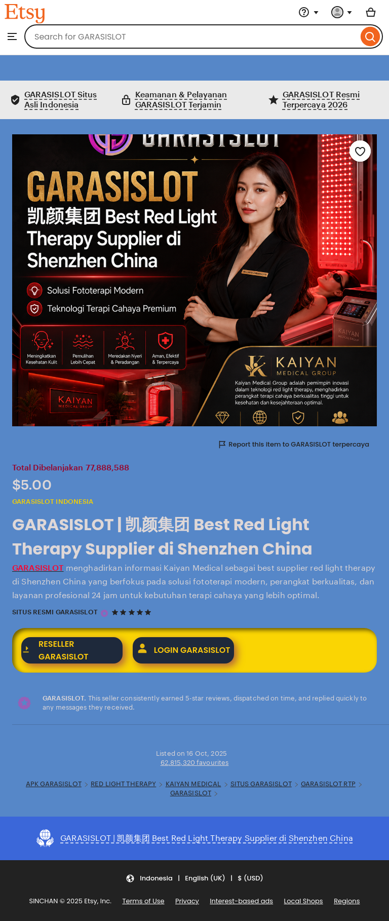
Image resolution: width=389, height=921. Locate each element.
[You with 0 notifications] (342, 12)
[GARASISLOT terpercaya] (104, 613)
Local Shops (303, 901)
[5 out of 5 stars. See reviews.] (133, 612)
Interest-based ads (241, 901)
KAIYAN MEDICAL (193, 784)
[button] (194, 878)
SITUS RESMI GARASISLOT (55, 612)
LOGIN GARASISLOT (183, 650)
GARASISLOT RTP (328, 784)
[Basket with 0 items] (371, 12)
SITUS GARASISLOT (261, 784)
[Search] (370, 36)
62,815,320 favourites (195, 762)
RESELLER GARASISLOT (55, 650)
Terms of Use (143, 901)
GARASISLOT (190, 793)
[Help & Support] (308, 12)
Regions (347, 901)
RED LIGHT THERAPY (123, 784)
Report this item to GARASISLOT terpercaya (293, 444)
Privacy (187, 901)
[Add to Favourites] (360, 151)
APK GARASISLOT (54, 784)
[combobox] (191, 36)
